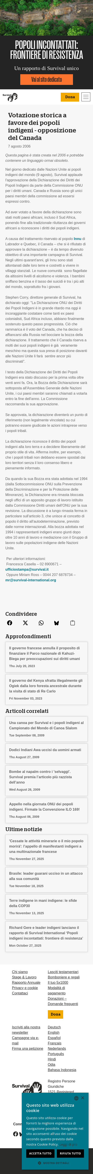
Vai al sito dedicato (46, 79)
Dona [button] (70, 97)
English (53, 1032)
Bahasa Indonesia (62, 1070)
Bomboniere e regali (64, 977)
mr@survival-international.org (30, 580)
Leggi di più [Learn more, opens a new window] (29, 1144)
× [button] (82, 1108)
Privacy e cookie (25, 988)
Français (54, 1043)
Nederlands (57, 1048)
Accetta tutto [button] (27, 1153)
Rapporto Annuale (26, 982)
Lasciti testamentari (63, 972)
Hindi (52, 1059)
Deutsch (54, 1027)
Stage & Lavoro (24, 977)
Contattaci (20, 993)
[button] (46, 1163)
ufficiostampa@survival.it (27, 569)
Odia (51, 1064)
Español (54, 1038)
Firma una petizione (27, 1048)
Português (56, 1054)
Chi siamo (20, 972)
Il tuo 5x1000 (58, 982)
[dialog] (46, 1136)
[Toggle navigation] (85, 96)
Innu (77, 239)
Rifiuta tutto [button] (66, 1153)
